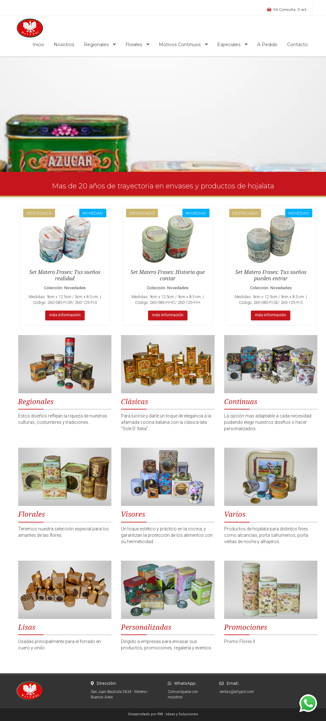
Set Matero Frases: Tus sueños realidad (64, 275)
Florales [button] (137, 44)
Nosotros (64, 44)
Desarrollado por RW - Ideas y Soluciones (163, 714)
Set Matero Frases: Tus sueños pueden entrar (270, 275)
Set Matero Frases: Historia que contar (168, 275)
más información (65, 314)
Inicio (38, 44)
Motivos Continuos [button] (183, 44)
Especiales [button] (232, 44)
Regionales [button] (100, 44)
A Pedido (267, 44)
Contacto (297, 44)
